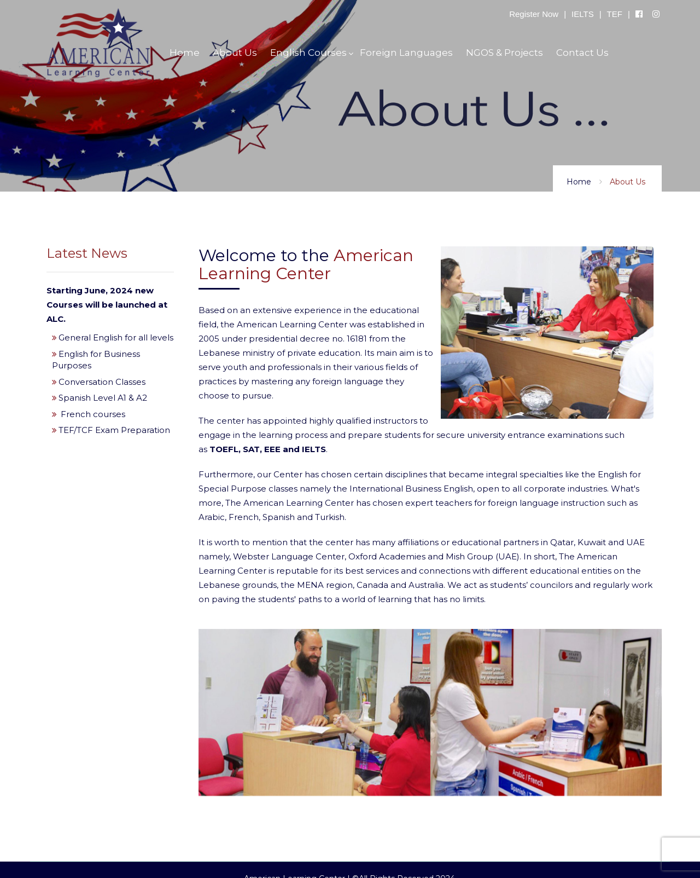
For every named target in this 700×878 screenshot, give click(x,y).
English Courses (308, 52)
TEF (614, 14)
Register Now (533, 14)
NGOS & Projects (504, 52)
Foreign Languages (406, 52)
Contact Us (582, 52)
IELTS (582, 14)
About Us (235, 52)
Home (579, 182)
